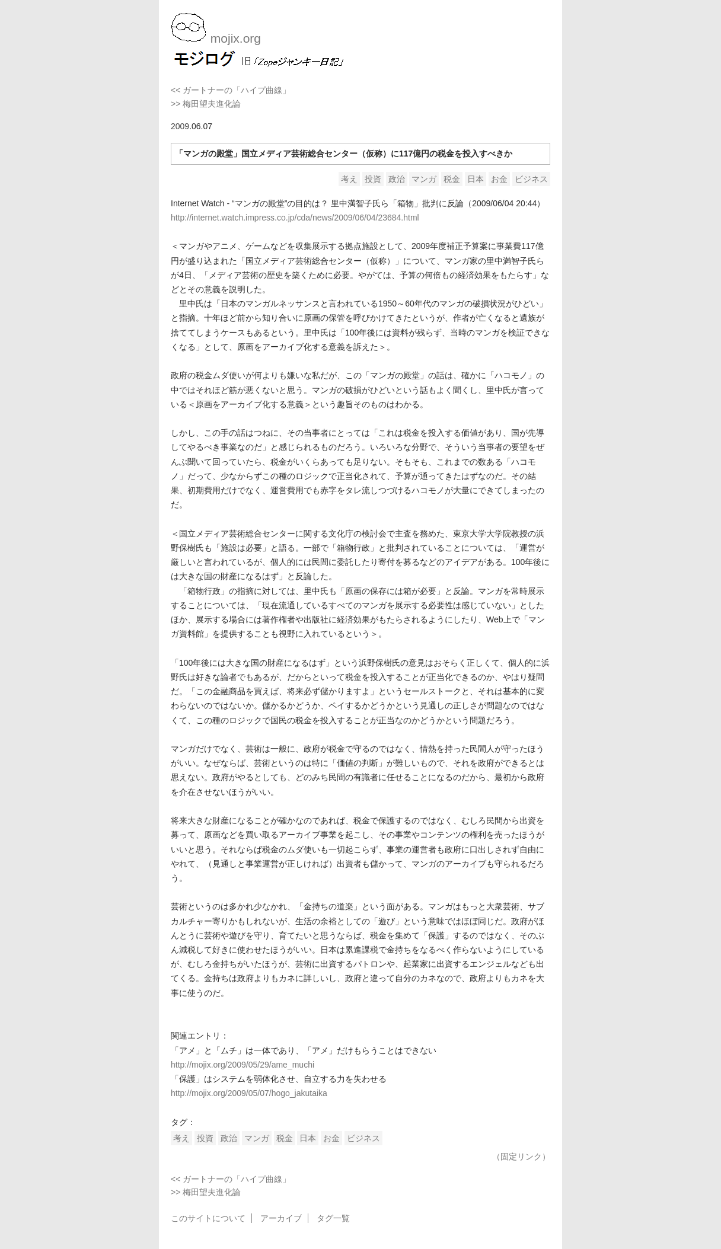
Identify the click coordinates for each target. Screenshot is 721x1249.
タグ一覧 (333, 1218)
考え (349, 179)
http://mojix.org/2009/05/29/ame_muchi (242, 1064)
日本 (475, 179)
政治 (396, 179)
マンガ (423, 179)
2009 (180, 126)
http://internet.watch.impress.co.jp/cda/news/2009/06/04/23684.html (295, 217)
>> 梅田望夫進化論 (206, 103)
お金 (499, 179)
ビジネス (531, 179)
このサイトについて (208, 1218)
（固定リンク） (521, 1156)
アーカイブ (281, 1218)
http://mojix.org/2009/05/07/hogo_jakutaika (249, 1093)
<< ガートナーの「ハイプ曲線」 (231, 90)
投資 (373, 179)
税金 (452, 179)
